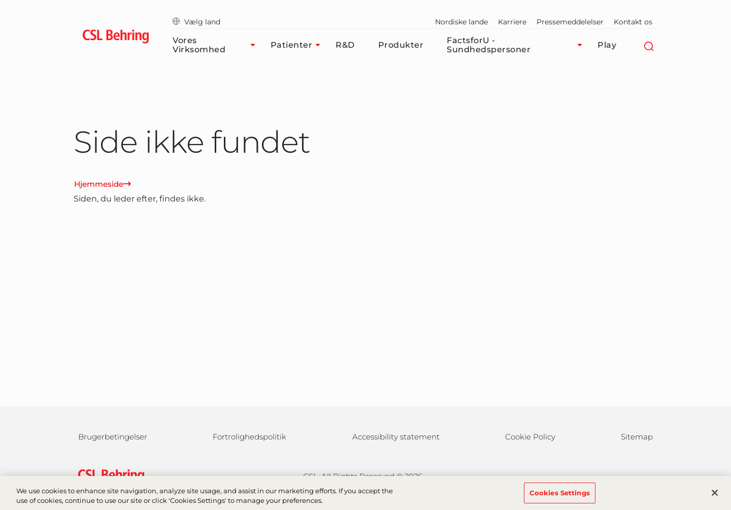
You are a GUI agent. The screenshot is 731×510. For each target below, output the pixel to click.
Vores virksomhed (216, 45)
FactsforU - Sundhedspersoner (517, 45)
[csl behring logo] (108, 475)
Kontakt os (633, 21)
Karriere (512, 21)
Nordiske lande (461, 21)
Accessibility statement (396, 436)
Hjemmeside (102, 184)
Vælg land (196, 21)
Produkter (401, 45)
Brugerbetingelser (112, 436)
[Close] (715, 496)
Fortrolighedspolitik (249, 436)
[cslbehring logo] (115, 38)
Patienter (298, 45)
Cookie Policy (530, 436)
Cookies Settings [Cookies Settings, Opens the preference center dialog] (559, 496)
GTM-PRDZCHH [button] (0, 0)
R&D (345, 45)
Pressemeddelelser (570, 21)
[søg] (648, 45)
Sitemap (637, 436)
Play (606, 45)
